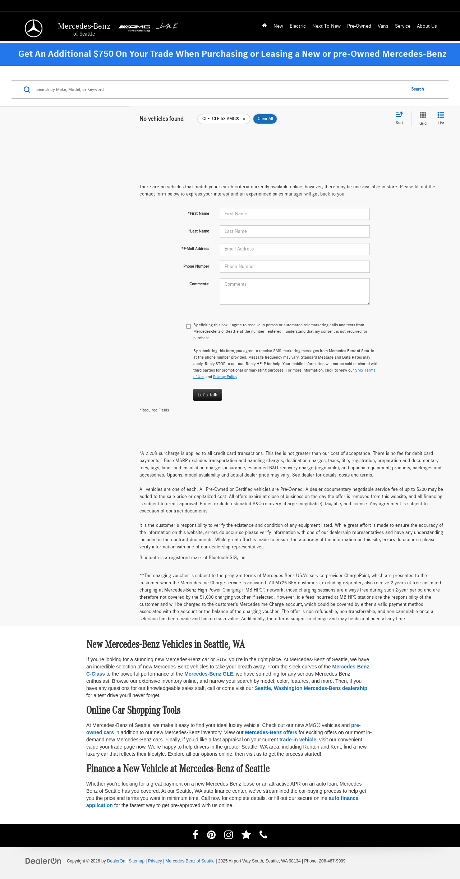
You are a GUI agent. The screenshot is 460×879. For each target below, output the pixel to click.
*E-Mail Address (195, 249)
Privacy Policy (225, 376)
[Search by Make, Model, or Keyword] (220, 89)
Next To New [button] (326, 26)
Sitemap (136, 861)
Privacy (155, 861)
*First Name (198, 213)
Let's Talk (207, 394)
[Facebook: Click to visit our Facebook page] (195, 836)
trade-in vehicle (297, 739)
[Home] (264, 26)
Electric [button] (298, 26)
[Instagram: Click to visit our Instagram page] (228, 836)
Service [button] (402, 26)
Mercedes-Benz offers (271, 732)
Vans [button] (383, 26)
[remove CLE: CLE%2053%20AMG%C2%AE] (223, 119)
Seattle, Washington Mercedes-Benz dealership (310, 688)
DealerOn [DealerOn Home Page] (116, 861)
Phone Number (196, 266)
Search (417, 89)
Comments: (199, 284)
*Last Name (198, 231)
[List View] (441, 118)
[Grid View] (421, 118)
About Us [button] (427, 26)
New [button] (278, 26)
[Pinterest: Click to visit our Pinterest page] (211, 836)
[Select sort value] (401, 118)
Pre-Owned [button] (359, 26)
